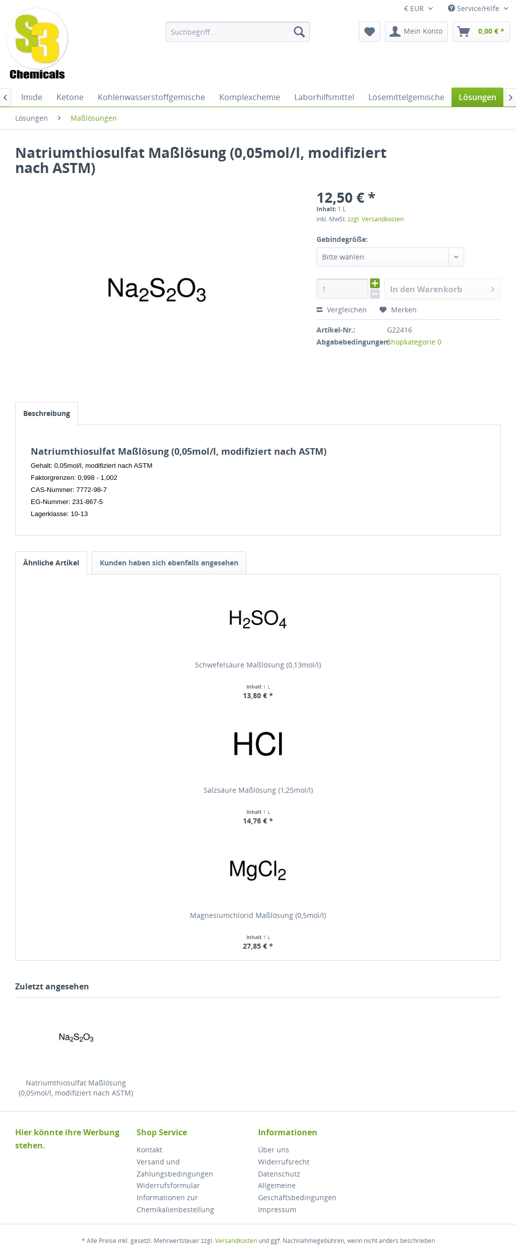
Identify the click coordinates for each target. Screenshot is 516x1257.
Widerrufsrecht (283, 1161)
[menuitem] (238, 32)
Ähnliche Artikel (51, 562)
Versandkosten (236, 1240)
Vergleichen (341, 309)
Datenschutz (279, 1174)
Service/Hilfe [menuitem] (474, 8)
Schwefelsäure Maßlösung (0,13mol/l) (258, 664)
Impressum (277, 1209)
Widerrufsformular (168, 1185)
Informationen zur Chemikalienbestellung (175, 1203)
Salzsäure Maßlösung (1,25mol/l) (258, 790)
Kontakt (149, 1149)
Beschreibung (46, 413)
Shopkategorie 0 (414, 342)
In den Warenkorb (442, 288)
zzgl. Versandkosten (376, 219)
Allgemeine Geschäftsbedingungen (297, 1191)
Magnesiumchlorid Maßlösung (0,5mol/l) (258, 915)
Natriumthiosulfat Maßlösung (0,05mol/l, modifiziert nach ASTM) (76, 1088)
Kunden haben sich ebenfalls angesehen (169, 562)
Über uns (273, 1149)
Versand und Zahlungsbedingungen (175, 1168)
